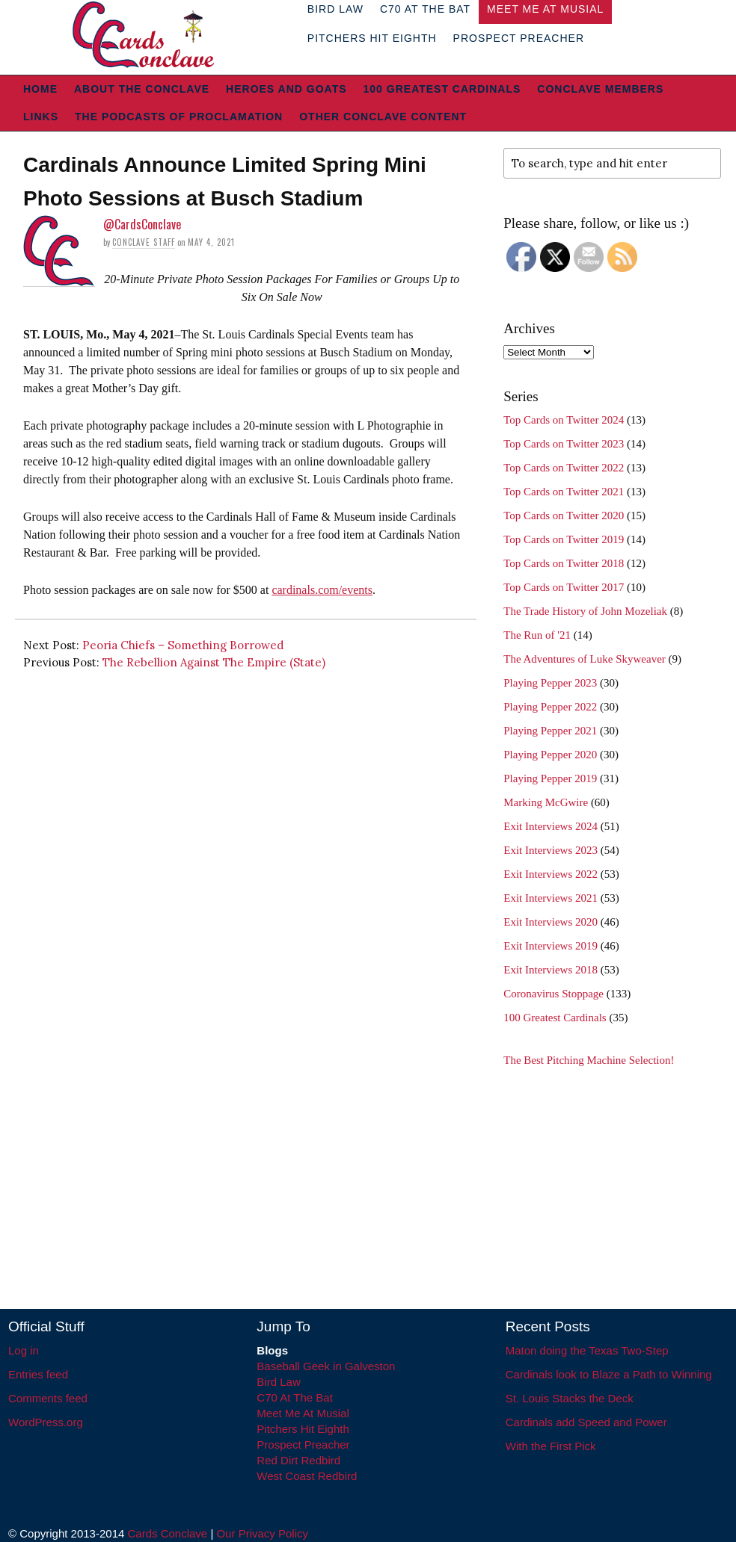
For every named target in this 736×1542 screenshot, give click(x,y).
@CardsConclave (142, 224)
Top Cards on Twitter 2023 (563, 444)
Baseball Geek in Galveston (326, 1366)
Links (40, 117)
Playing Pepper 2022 (550, 707)
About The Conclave (141, 89)
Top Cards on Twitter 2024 (563, 420)
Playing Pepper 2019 (550, 778)
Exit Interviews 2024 (550, 826)
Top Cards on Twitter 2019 (563, 539)
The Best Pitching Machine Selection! (588, 1060)
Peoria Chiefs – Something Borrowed (182, 645)
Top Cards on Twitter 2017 (563, 587)
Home (40, 89)
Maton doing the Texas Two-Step (587, 1350)
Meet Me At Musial (303, 1413)
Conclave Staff (143, 242)
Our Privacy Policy (262, 1533)
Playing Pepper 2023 (550, 683)
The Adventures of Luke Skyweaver (584, 659)
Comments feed (48, 1398)
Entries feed (38, 1374)
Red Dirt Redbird (298, 1460)
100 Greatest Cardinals (442, 89)
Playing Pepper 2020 (550, 755)
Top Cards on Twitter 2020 (563, 515)
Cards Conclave (168, 1533)
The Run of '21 (537, 635)
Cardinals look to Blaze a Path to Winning (609, 1374)
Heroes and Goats (286, 89)
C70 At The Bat (294, 1397)
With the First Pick (551, 1446)
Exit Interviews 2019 (550, 946)
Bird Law (278, 1381)
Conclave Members (600, 89)
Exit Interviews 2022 (550, 874)
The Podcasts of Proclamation (179, 117)
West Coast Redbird (307, 1476)
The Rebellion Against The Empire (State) (213, 662)
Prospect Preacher (518, 38)
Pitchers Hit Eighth (372, 38)
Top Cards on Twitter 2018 (563, 563)
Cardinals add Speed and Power (586, 1422)
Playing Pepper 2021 (550, 731)
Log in (23, 1350)
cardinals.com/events (322, 589)
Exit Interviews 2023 (550, 850)
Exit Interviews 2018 (550, 970)
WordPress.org (45, 1422)
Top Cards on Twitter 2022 (563, 468)
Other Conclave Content (383, 117)
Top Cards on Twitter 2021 (563, 492)
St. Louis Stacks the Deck (570, 1398)
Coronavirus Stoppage (553, 994)
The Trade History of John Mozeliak (585, 611)
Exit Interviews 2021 (550, 898)
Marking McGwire (545, 802)
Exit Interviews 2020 (550, 922)
